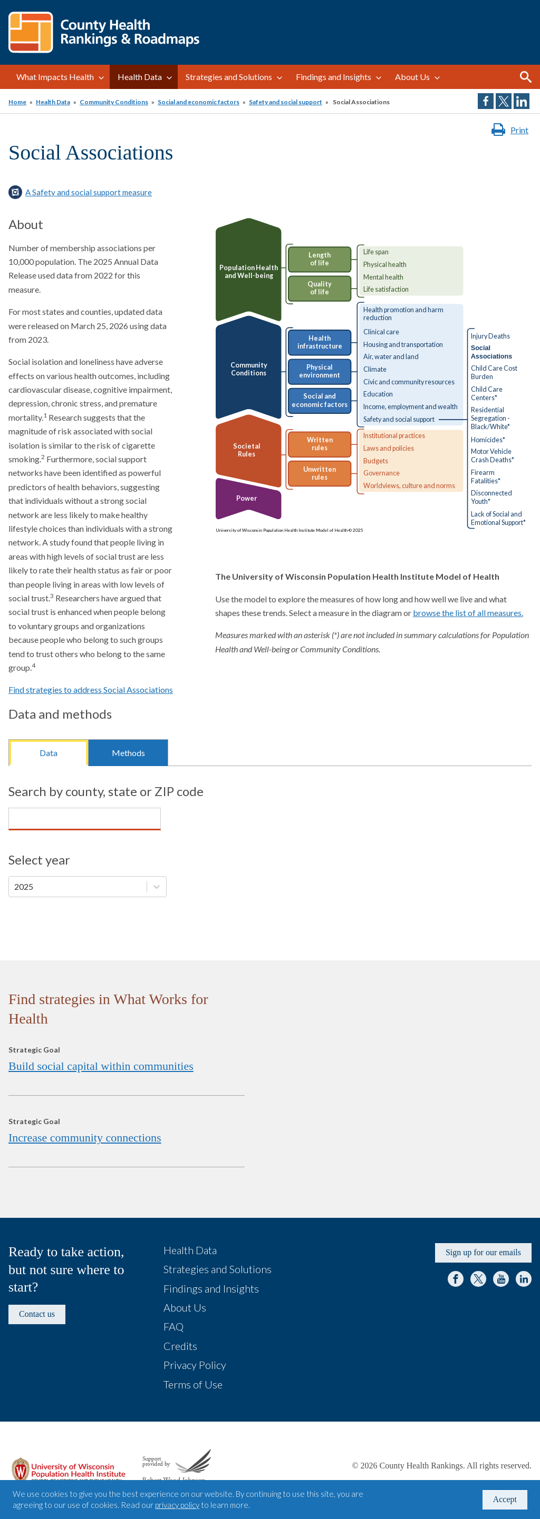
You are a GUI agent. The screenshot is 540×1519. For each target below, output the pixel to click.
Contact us (37, 1313)
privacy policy (177, 1505)
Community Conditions (114, 102)
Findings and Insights (333, 77)
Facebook (456, 1279)
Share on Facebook (486, 101)
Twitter (478, 1279)
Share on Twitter (504, 101)
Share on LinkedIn (521, 101)
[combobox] (15, 818)
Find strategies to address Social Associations (90, 689)
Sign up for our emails (483, 1252)
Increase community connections (84, 1137)
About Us (412, 77)
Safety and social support (285, 102)
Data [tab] (48, 753)
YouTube (501, 1279)
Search (526, 77)
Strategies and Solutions (229, 77)
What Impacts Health (55, 77)
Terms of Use (193, 1384)
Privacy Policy (194, 1364)
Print (519, 130)
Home (17, 102)
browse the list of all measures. (468, 613)
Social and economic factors (198, 102)
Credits (180, 1345)
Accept (505, 1499)
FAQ (173, 1326)
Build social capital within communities (101, 1066)
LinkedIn (524, 1279)
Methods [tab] (128, 753)
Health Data (140, 77)
